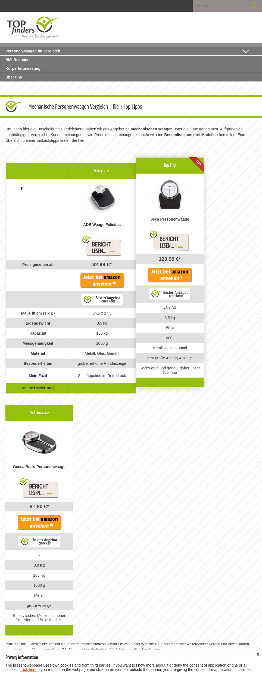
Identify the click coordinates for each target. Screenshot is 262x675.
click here (28, 669)
